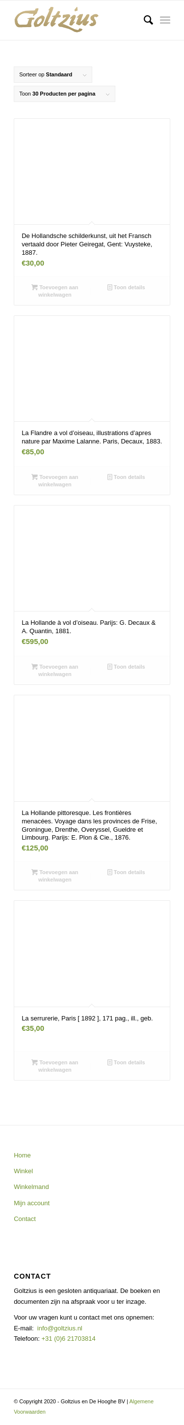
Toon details (126, 287)
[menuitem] (143, 20)
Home (22, 1155)
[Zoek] (143, 20)
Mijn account (32, 1203)
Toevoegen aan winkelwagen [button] (54, 290)
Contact (25, 1218)
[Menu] (165, 20)
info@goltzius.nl (59, 1328)
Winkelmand (31, 1186)
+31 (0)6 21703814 (68, 1338)
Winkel (23, 1171)
